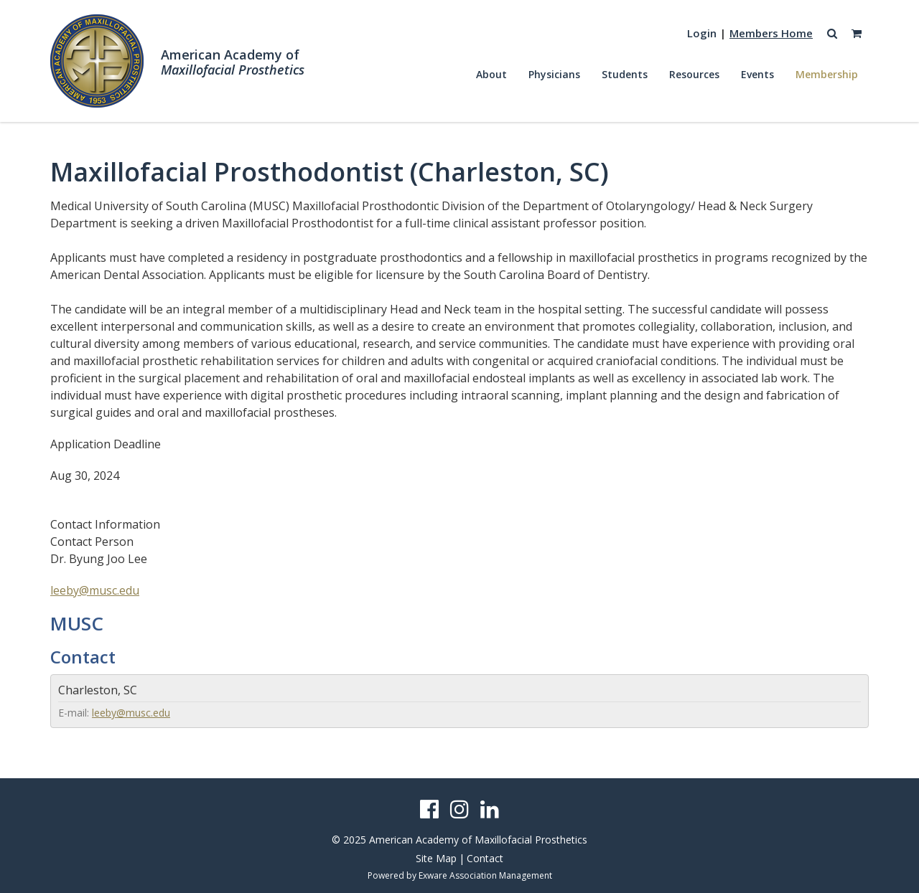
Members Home (771, 33)
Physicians (554, 74)
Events (757, 74)
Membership (827, 74)
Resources (694, 74)
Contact (485, 858)
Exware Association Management (485, 875)
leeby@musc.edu (94, 590)
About (491, 74)
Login (702, 33)
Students (625, 74)
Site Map (436, 858)
